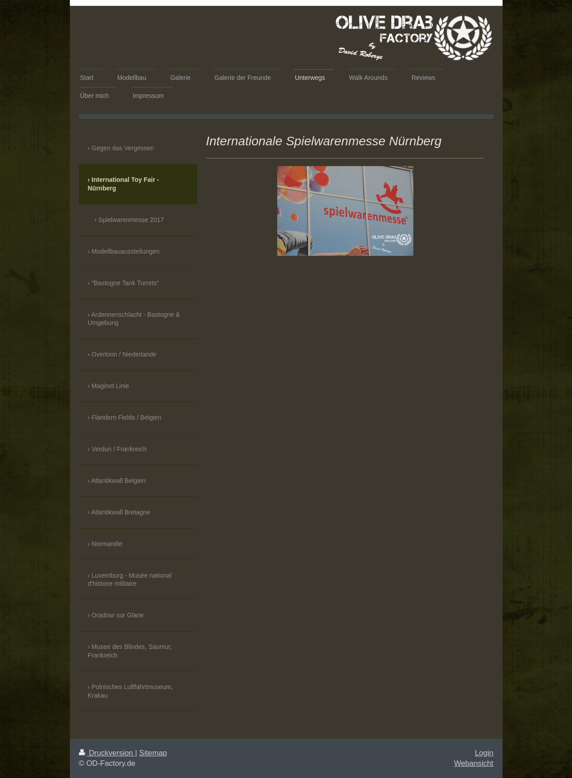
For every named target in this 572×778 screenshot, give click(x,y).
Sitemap (153, 753)
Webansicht (473, 763)
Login (484, 753)
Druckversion (107, 753)
